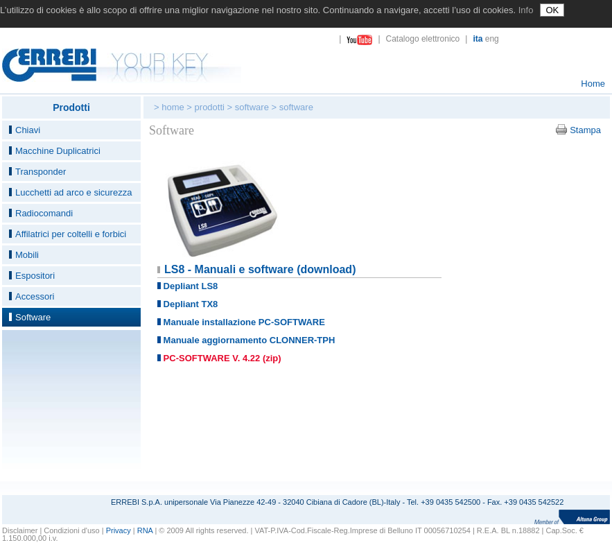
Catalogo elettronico (423, 39)
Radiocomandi (44, 213)
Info (526, 10)
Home (593, 83)
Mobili (27, 255)
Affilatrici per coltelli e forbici (70, 234)
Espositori (35, 275)
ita (477, 39)
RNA (145, 530)
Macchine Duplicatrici (57, 151)
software (252, 107)
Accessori (34, 296)
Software (33, 317)
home (172, 107)
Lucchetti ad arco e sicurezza (73, 192)
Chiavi (27, 130)
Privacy (118, 530)
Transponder (40, 171)
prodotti (210, 107)
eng (492, 39)
